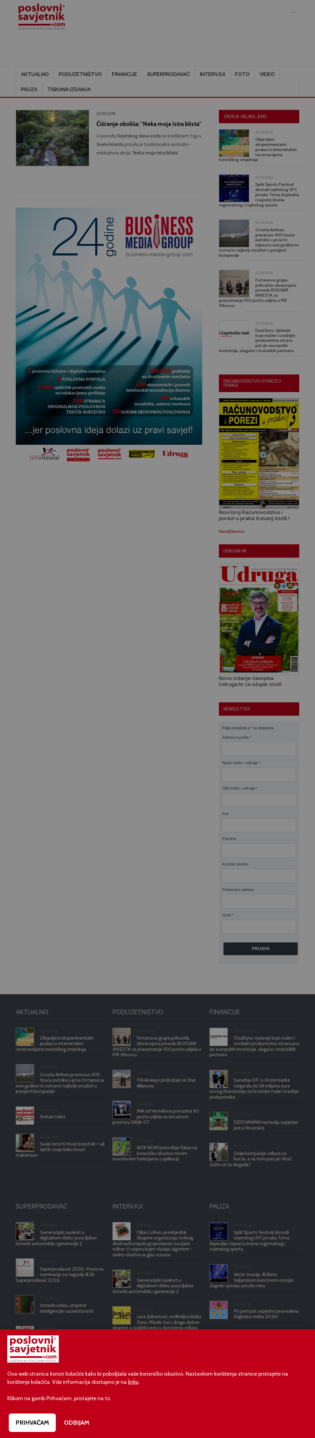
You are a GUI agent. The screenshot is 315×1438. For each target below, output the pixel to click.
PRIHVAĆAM (32, 1422)
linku (133, 1382)
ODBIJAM (76, 1422)
